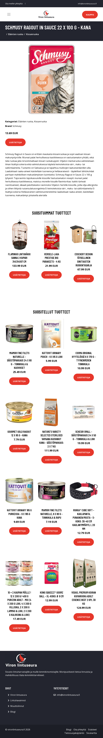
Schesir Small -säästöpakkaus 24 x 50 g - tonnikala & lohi (83, 435)
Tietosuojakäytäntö (74, 733)
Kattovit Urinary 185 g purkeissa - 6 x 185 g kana (19, 513)
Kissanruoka (32, 34)
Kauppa (90, 14)
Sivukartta (91, 733)
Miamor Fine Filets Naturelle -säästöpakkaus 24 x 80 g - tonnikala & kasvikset (19, 360)
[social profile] (25, 3)
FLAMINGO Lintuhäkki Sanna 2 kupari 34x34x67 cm (19, 257)
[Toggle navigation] (8, 14)
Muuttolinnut (17, 706)
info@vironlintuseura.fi (87, 3)
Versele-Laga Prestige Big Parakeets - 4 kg (52, 257)
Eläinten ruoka (15, 34)
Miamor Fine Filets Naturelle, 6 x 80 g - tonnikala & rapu (52, 513)
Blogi (13, 711)
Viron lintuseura (18, 694)
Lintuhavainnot (18, 700)
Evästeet (92, 729)
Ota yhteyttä (79, 729)
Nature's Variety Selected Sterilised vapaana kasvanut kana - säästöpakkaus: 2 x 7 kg (51, 439)
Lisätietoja (15, 142)
